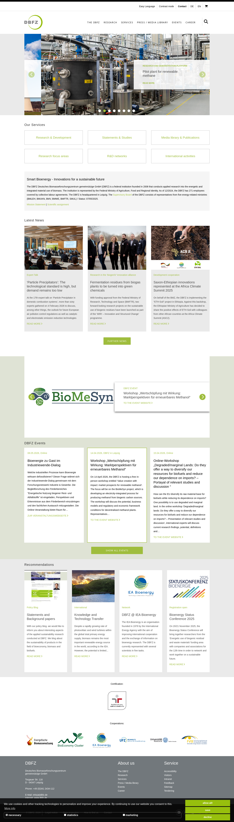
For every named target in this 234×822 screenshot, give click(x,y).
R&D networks (117, 156)
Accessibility (170, 771)
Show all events (117, 550)
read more (132, 91)
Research (110, 22)
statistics (71, 815)
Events (177, 22)
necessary (13, 815)
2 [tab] (104, 110)
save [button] (207, 810)
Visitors (168, 775)
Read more (34, 323)
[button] (167, 6)
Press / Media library (152, 22)
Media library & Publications (180, 137)
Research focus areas (54, 156)
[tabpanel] (117, 74)
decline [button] (208, 817)
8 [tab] (133, 110)
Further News (117, 341)
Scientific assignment (58, 204)
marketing (130, 815)
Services (127, 22)
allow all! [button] (208, 803)
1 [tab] (99, 110)
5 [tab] (119, 110)
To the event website (137, 403)
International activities (180, 156)
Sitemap (168, 787)
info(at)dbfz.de (40, 795)
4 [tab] (114, 110)
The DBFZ (93, 22)
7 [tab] (129, 110)
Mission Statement (36, 204)
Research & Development (53, 137)
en (199, 6)
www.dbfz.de (40, 797)
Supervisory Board (122, 194)
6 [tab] (124, 110)
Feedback (169, 783)
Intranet (168, 779)
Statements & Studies (117, 137)
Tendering (169, 790)
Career (191, 22)
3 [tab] (109, 110)
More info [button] (9, 808)
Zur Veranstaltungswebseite (46, 515)
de (192, 6)
